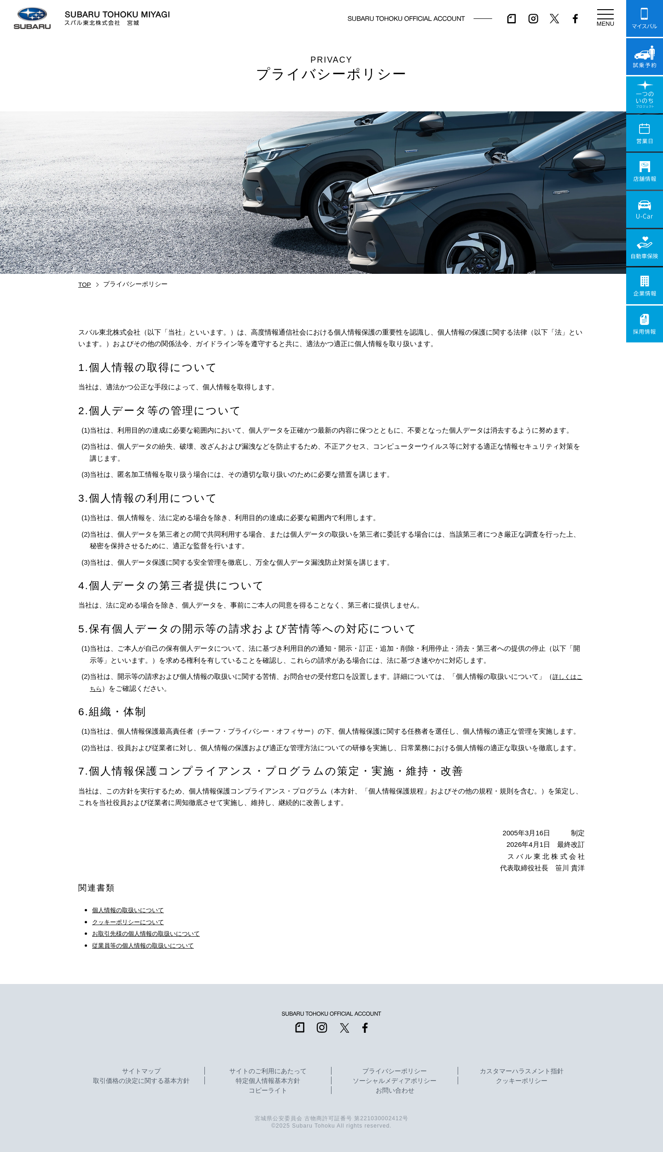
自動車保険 (644, 247)
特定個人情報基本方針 (268, 1081)
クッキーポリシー (521, 1081)
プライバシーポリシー (394, 1071)
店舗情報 (644, 171)
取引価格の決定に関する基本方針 (141, 1081)
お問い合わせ (395, 1091)
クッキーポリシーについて (133, 922)
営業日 (644, 133)
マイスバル (644, 18)
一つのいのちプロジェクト (644, 94)
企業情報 (644, 285)
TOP (84, 284)
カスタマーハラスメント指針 (522, 1071)
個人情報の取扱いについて (133, 910)
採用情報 (644, 324)
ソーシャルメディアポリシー (394, 1081)
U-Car (644, 209)
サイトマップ (141, 1071)
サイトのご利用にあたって (268, 1071)
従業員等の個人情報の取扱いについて (150, 945)
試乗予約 (644, 56)
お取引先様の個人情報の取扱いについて (154, 933)
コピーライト (268, 1091)
